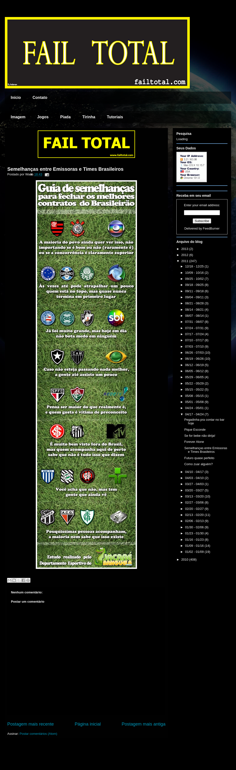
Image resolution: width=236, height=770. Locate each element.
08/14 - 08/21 (195, 309)
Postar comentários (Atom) (38, 734)
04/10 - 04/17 (195, 472)
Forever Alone (194, 442)
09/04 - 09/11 (195, 297)
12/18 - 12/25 (195, 266)
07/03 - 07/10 (195, 346)
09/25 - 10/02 (195, 279)
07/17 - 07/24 (195, 334)
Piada (65, 117)
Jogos (42, 117)
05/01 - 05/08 (195, 402)
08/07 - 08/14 (195, 315)
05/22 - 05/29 (195, 383)
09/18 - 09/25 (195, 285)
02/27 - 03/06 (195, 502)
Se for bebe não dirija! (199, 435)
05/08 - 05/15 (195, 396)
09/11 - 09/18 (195, 291)
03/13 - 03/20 (195, 496)
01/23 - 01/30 (195, 533)
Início (16, 97)
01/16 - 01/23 (195, 539)
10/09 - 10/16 (195, 272)
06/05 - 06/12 (195, 371)
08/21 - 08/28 (195, 303)
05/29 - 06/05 (195, 377)
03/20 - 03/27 (195, 490)
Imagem (18, 117)
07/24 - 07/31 (195, 328)
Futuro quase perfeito (199, 458)
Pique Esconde (194, 429)
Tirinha (88, 117)
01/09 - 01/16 (195, 546)
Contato (40, 97)
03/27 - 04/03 (195, 484)
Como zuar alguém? (198, 464)
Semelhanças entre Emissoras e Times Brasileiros (65, 169)
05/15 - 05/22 (195, 389)
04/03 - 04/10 (195, 478)
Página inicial (88, 724)
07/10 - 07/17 (195, 340)
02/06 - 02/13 (195, 521)
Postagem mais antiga (143, 724)
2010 (185, 559)
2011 (185, 261)
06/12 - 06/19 (195, 365)
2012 (185, 255)
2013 (185, 249)
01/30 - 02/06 (195, 527)
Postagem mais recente (30, 724)
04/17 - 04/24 (195, 414)
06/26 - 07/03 (195, 352)
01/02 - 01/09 (195, 552)
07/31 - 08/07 (195, 322)
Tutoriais (115, 117)
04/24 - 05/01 (195, 408)
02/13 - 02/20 (195, 515)
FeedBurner (211, 228)
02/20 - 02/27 (195, 509)
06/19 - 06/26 (195, 358)
